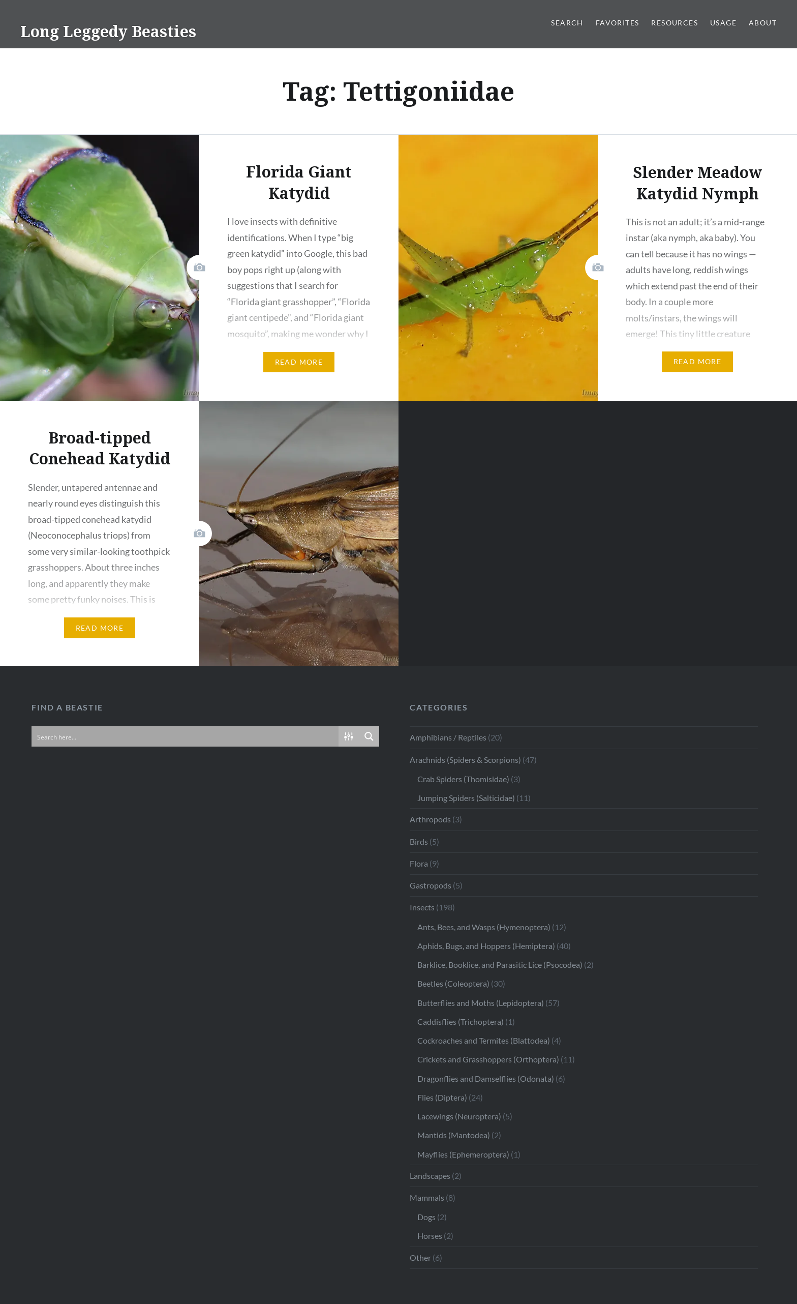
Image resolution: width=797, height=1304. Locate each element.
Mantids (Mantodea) (453, 1135)
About (763, 22)
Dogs (426, 1217)
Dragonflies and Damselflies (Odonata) (485, 1078)
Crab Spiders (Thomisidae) (463, 779)
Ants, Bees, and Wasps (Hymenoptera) (483, 927)
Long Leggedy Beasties (108, 31)
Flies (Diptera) (442, 1097)
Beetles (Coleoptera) (453, 983)
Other (420, 1257)
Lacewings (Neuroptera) (459, 1116)
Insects (422, 907)
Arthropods (430, 819)
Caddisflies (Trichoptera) (460, 1021)
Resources (674, 22)
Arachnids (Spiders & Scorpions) (465, 759)
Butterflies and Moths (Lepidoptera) (480, 1002)
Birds (419, 841)
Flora (419, 863)
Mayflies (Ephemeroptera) (463, 1154)
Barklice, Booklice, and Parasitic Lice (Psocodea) (500, 964)
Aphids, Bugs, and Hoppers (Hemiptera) (486, 946)
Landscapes (430, 1175)
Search (567, 22)
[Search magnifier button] (369, 736)
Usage (723, 22)
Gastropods (430, 885)
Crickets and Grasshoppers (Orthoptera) (488, 1059)
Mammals (427, 1197)
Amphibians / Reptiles (448, 737)
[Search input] (185, 736)
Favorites (617, 22)
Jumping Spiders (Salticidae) (466, 798)
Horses (429, 1235)
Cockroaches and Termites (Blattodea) (483, 1040)
